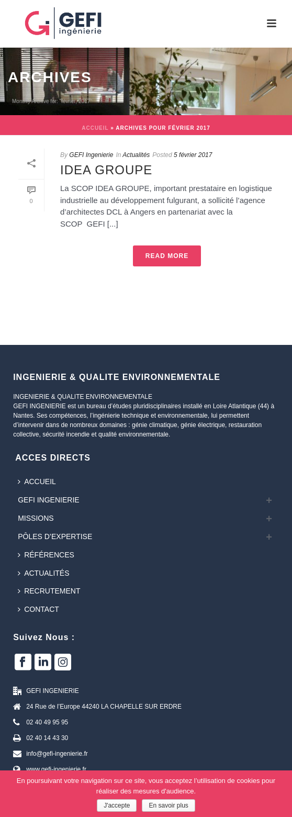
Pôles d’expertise (55, 536)
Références (46, 555)
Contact (38, 609)
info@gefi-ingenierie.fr (57, 753)
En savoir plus (168, 805)
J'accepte (117, 805)
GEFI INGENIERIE (48, 500)
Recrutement (49, 591)
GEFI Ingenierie (91, 155)
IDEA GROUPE (106, 170)
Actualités (136, 155)
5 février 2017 (193, 155)
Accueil (95, 128)
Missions (35, 518)
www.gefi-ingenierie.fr (56, 769)
